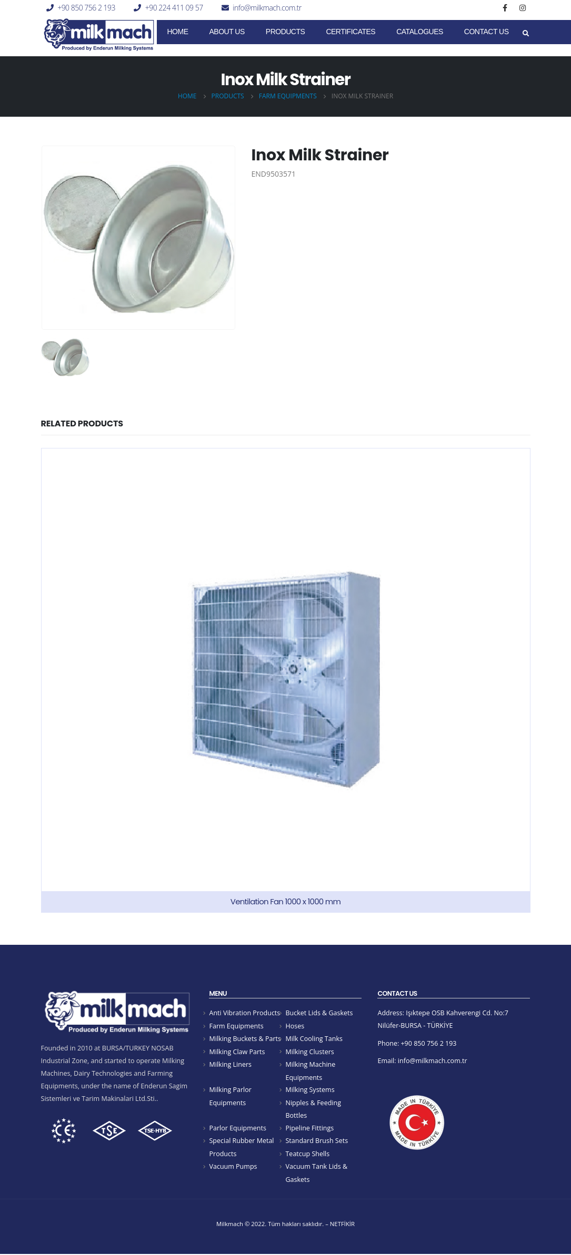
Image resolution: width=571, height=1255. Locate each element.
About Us (227, 31)
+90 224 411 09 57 (174, 8)
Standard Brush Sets (316, 1141)
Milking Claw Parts (237, 1051)
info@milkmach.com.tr (267, 8)
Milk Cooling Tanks (314, 1038)
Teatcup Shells (307, 1154)
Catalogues (419, 31)
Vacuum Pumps (233, 1167)
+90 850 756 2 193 (86, 8)
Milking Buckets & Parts (245, 1038)
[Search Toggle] (526, 33)
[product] (286, 680)
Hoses (294, 1026)
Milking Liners (230, 1064)
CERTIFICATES (350, 31)
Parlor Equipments (237, 1129)
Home (177, 31)
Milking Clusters (309, 1051)
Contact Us (486, 31)
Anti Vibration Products (245, 1012)
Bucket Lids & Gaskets (319, 1012)
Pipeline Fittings (309, 1129)
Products (285, 31)
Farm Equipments (236, 1026)
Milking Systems (310, 1090)
